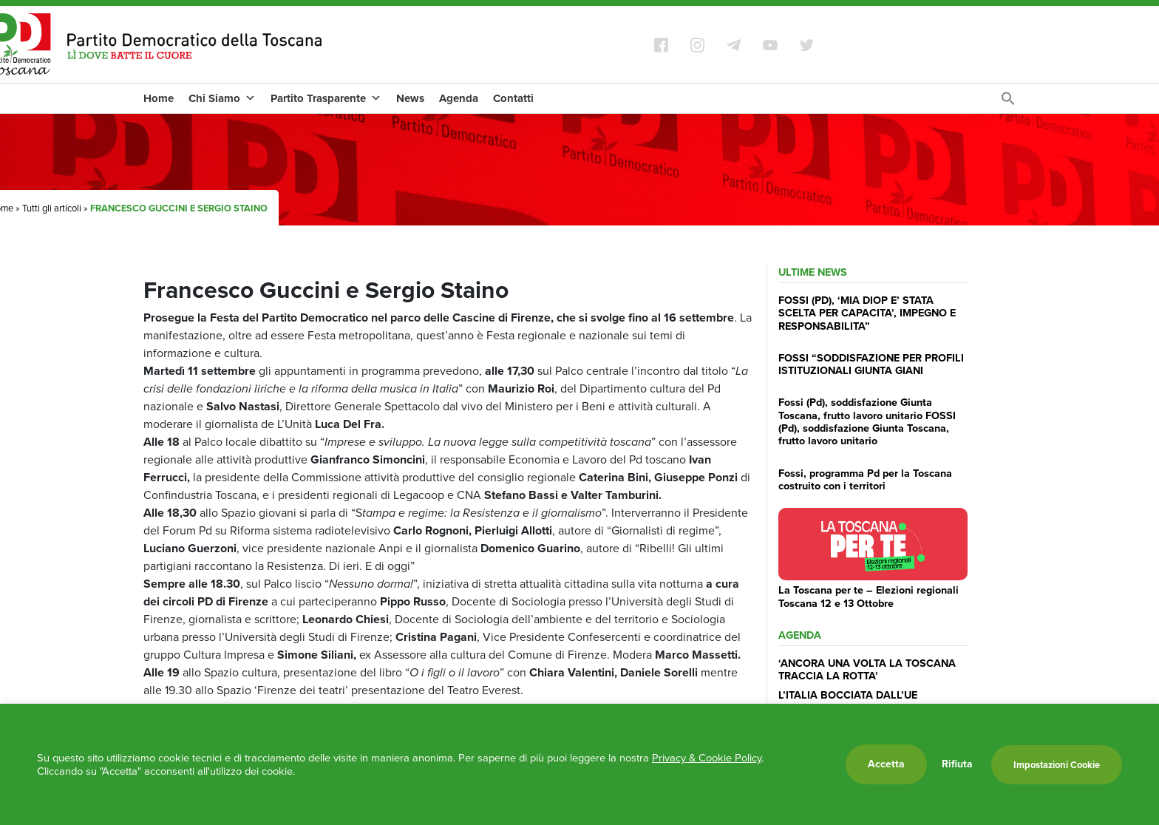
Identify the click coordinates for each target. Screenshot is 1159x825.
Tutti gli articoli (51, 208)
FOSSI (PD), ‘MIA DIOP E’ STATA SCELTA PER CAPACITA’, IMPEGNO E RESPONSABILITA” (867, 313)
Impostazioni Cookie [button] (1056, 765)
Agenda (458, 98)
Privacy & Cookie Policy (706, 758)
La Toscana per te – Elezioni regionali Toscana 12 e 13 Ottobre (868, 596)
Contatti (513, 98)
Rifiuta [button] (957, 764)
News (410, 98)
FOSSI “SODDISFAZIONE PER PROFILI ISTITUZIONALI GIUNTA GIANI (871, 364)
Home (158, 98)
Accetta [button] (886, 764)
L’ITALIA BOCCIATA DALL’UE (847, 695)
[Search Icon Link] (1008, 102)
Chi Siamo (222, 98)
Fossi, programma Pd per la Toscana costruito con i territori (865, 479)
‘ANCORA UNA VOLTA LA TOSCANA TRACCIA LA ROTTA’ (867, 669)
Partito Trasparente (326, 98)
